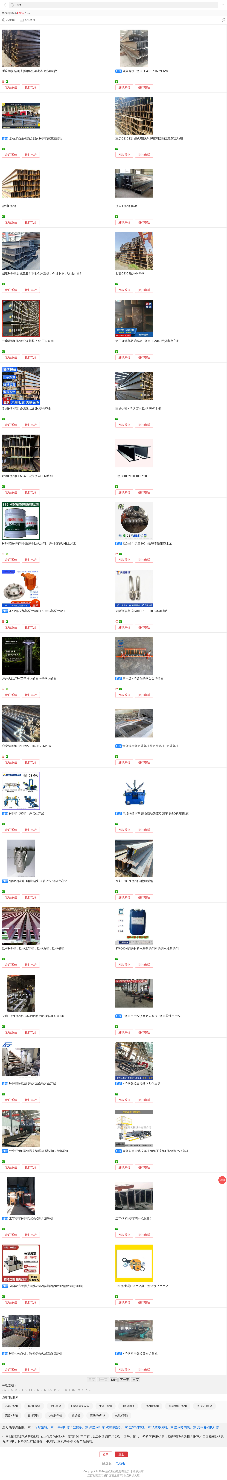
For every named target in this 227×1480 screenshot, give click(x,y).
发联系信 (11, 87)
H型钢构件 (128, 1405)
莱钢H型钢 (105, 1405)
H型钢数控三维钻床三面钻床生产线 (32, 1083)
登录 (106, 1454)
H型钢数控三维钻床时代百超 (141, 1083)
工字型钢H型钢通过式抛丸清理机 (31, 1218)
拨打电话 (31, 87)
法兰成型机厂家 (117, 1427)
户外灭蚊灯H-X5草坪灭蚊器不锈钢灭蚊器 (29, 678)
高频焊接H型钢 (178, 1405)
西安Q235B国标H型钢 (129, 273)
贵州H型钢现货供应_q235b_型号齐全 (26, 408)
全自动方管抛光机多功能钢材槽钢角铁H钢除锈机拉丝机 (46, 1286)
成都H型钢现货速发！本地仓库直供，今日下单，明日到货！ (42, 273)
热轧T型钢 (121, 1415)
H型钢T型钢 (152, 1405)
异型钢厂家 (97, 1427)
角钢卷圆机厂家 (208, 1427)
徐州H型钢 (9, 206)
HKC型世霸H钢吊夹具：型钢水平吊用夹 (141, 1286)
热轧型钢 (55, 1405)
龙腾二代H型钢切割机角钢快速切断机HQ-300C (33, 1016)
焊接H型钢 (34, 1405)
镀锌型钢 (33, 1415)
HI (30, 1390)
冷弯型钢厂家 (44, 1427)
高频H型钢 (11, 1415)
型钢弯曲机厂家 (185, 1427)
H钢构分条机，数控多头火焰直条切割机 (35, 1353)
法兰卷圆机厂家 (162, 1427)
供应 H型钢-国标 (126, 206)
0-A (4, 1390)
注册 (121, 1454)
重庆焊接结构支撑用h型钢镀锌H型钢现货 (29, 71)
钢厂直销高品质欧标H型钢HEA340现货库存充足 (147, 341)
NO (50, 1390)
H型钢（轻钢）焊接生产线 (26, 813)
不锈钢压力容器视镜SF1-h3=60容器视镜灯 (37, 611)
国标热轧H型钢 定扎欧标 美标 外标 (138, 408)
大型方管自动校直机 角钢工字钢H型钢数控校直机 (155, 1151)
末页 (135, 1380)
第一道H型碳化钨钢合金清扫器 (142, 678)
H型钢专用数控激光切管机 (139, 1353)
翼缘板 (76, 1415)
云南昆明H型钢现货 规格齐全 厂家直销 (28, 341)
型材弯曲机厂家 (140, 1427)
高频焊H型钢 (97, 1415)
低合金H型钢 (204, 1405)
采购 (222, 1179)
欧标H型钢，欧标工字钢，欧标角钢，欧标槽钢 (33, 948)
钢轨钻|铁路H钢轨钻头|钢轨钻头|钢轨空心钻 (38, 881)
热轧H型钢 (11, 1405)
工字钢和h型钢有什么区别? (133, 1218)
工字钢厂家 (62, 1427)
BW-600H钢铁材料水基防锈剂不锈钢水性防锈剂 (147, 948)
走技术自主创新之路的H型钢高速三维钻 (35, 138)
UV (74, 1390)
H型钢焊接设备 (80, 1405)
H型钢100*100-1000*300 (131, 476)
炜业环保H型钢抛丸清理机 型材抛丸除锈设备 (39, 1151)
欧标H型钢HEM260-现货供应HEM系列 (27, 476)
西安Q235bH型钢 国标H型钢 (134, 881)
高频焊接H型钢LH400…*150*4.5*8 (145, 71)
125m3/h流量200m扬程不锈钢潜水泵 (147, 543)
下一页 (124, 1380)
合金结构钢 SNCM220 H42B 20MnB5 (26, 746)
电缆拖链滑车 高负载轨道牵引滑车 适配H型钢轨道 (155, 813)
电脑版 (120, 1463)
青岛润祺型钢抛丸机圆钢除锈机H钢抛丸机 (150, 746)
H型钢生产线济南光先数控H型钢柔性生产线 (151, 1016)
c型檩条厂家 (79, 1427)
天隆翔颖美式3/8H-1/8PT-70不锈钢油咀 (141, 611)
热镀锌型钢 (55, 1415)
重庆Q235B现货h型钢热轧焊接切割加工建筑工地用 (149, 138)
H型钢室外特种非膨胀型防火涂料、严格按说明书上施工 (39, 543)
